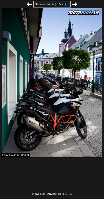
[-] (56, 4)
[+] (67, 4)
